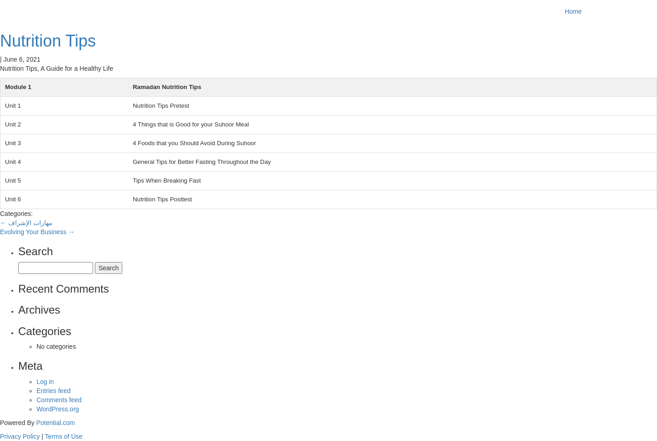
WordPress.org (57, 409)
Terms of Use (63, 436)
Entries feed (53, 390)
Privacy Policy (20, 436)
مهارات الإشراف (26, 222)
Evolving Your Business (37, 232)
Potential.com (55, 422)
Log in (45, 381)
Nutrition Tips (48, 40)
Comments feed (59, 400)
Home (573, 11)
